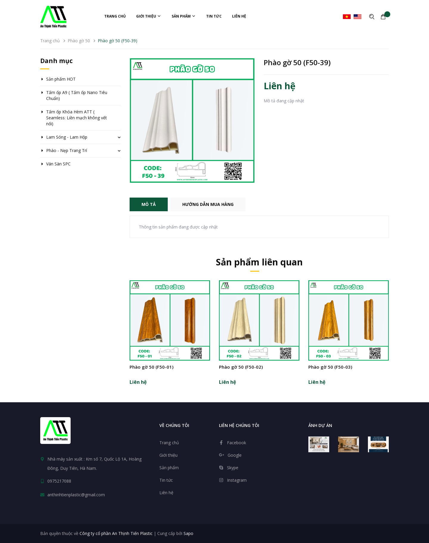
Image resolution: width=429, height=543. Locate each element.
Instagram (237, 480)
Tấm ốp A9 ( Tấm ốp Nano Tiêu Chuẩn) (76, 95)
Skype (232, 467)
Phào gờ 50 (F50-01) (151, 367)
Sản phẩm (184, 16)
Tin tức (214, 16)
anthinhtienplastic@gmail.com (76, 494)
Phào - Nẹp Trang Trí (66, 150)
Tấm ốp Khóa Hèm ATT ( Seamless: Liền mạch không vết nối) (76, 117)
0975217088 (59, 481)
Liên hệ (239, 16)
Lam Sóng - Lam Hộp (66, 137)
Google (235, 455)
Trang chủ (115, 16)
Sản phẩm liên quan (259, 262)
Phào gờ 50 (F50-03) (330, 367)
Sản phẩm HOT (61, 79)
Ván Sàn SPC (58, 164)
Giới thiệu (148, 16)
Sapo (188, 533)
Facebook (236, 442)
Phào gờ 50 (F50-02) (241, 367)
